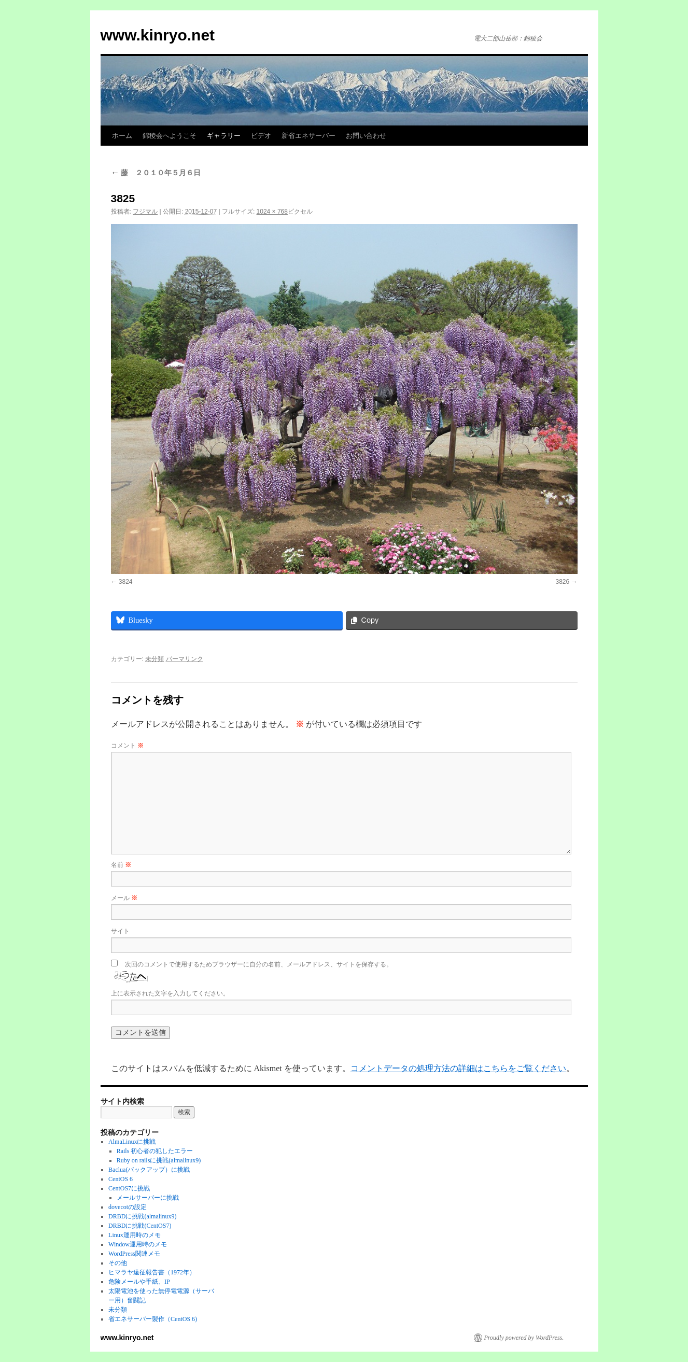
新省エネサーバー (308, 135)
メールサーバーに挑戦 (148, 1197)
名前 (121, 864)
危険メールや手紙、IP (139, 1281)
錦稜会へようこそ (169, 135)
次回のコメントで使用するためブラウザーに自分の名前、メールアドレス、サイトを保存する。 (258, 964)
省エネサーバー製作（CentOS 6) (152, 1319)
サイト (120, 931)
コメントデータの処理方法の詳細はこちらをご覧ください (458, 1068)
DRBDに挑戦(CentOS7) (139, 1225)
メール (124, 898)
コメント (127, 745)
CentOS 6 (120, 1179)
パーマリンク (184, 659)
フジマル (145, 211)
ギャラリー (224, 135)
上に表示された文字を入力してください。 (170, 993)
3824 (126, 581)
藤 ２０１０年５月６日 (156, 173)
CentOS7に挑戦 (129, 1188)
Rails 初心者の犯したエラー (155, 1151)
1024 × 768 (272, 211)
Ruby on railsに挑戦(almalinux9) (159, 1160)
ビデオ (261, 135)
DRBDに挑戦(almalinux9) (142, 1216)
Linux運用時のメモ (134, 1235)
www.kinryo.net (158, 35)
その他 (117, 1263)
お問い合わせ (366, 135)
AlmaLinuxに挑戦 (132, 1141)
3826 (562, 581)
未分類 (154, 659)
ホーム (122, 135)
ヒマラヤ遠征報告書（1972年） (151, 1272)
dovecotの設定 (127, 1207)
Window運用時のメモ (137, 1244)
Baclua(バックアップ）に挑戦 (149, 1169)
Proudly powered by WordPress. (524, 1337)
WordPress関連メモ (134, 1253)
